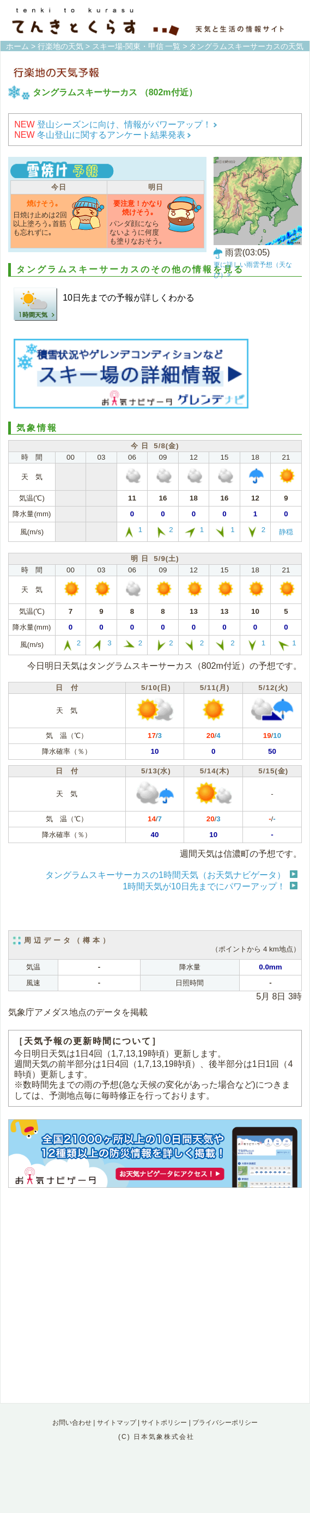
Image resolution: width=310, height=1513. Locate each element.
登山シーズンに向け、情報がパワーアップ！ (115, 124)
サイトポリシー (164, 1422)
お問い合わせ (72, 1422)
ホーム (17, 46)
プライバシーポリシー (225, 1422)
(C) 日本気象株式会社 (156, 1437)
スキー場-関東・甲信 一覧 (136, 46)
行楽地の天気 (60, 46)
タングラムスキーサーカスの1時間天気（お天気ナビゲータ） (165, 875)
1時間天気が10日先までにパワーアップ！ (204, 886)
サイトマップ (116, 1422)
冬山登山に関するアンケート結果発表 (102, 134)
